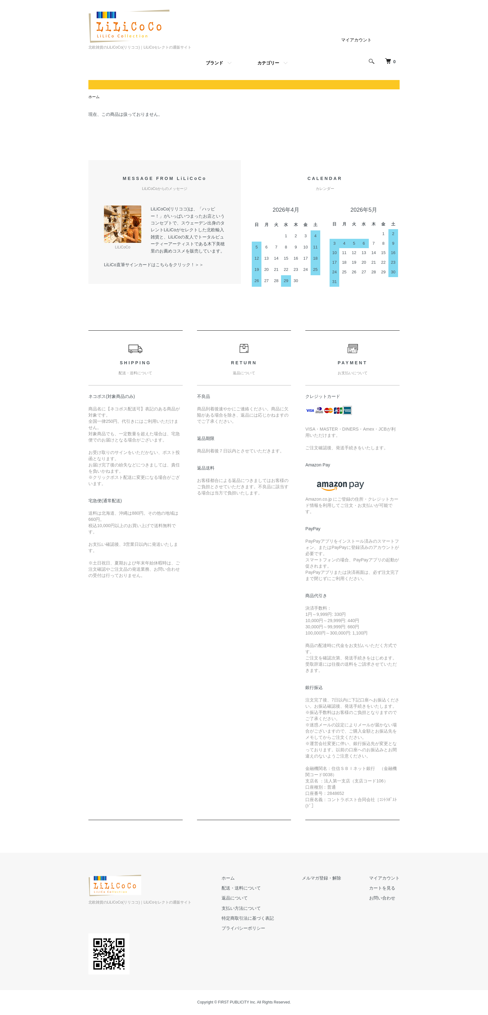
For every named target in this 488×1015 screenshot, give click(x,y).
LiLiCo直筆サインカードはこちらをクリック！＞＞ (154, 264)
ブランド (214, 62)
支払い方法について (241, 908)
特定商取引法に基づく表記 (248, 918)
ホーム (94, 97)
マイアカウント (356, 39)
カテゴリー (268, 62)
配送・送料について (241, 887)
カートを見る (382, 887)
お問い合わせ (382, 897)
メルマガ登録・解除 (321, 878)
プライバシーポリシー (243, 928)
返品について (235, 897)
